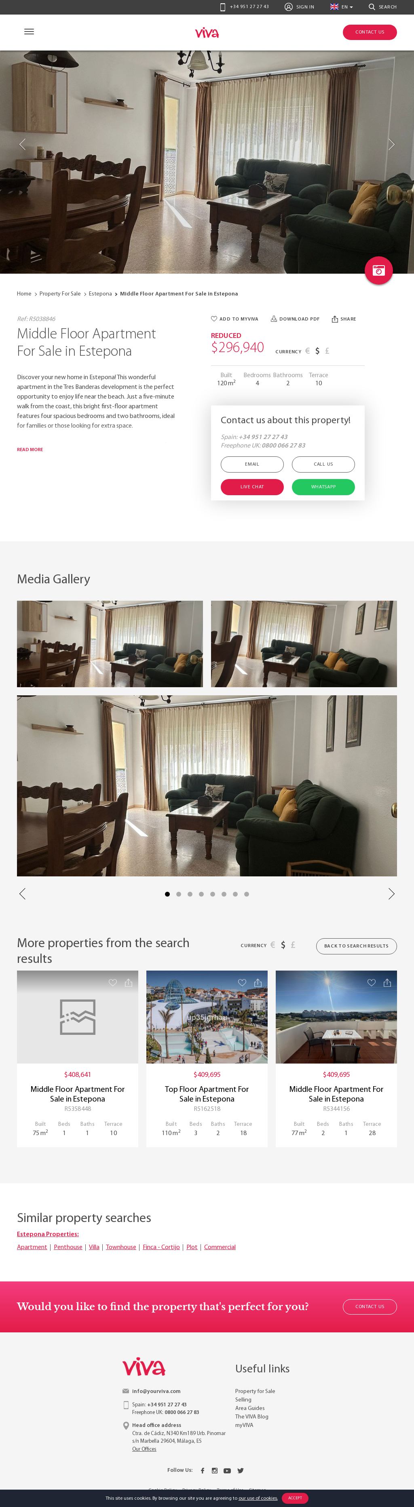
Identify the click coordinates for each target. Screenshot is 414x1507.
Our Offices (144, 1449)
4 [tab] (201, 894)
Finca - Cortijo (161, 1247)
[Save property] (113, 982)
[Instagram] (215, 1471)
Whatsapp (323, 487)
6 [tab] (224, 894)
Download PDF (295, 319)
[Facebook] (202, 1471)
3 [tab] (190, 894)
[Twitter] (240, 1471)
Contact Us (369, 1306)
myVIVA (244, 1426)
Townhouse (121, 1247)
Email (252, 464)
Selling (243, 1400)
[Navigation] (27, 33)
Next (391, 894)
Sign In (299, 7)
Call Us (323, 464)
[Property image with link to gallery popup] (110, 644)
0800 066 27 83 (283, 446)
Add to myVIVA (235, 319)
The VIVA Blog (251, 1417)
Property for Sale (255, 1392)
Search (383, 7)
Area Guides (250, 1409)
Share (344, 319)
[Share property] (128, 982)
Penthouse (68, 1247)
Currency (288, 352)
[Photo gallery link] (379, 270)
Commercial (220, 1247)
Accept (295, 1498)
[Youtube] (227, 1471)
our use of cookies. (258, 1498)
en (339, 7)
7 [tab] (235, 894)
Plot (192, 1247)
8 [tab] (246, 894)
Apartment (32, 1247)
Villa (94, 1247)
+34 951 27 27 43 (244, 7)
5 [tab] (212, 894)
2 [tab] (178, 894)
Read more (30, 449)
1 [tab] (167, 894)
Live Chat (252, 487)
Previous (23, 894)
